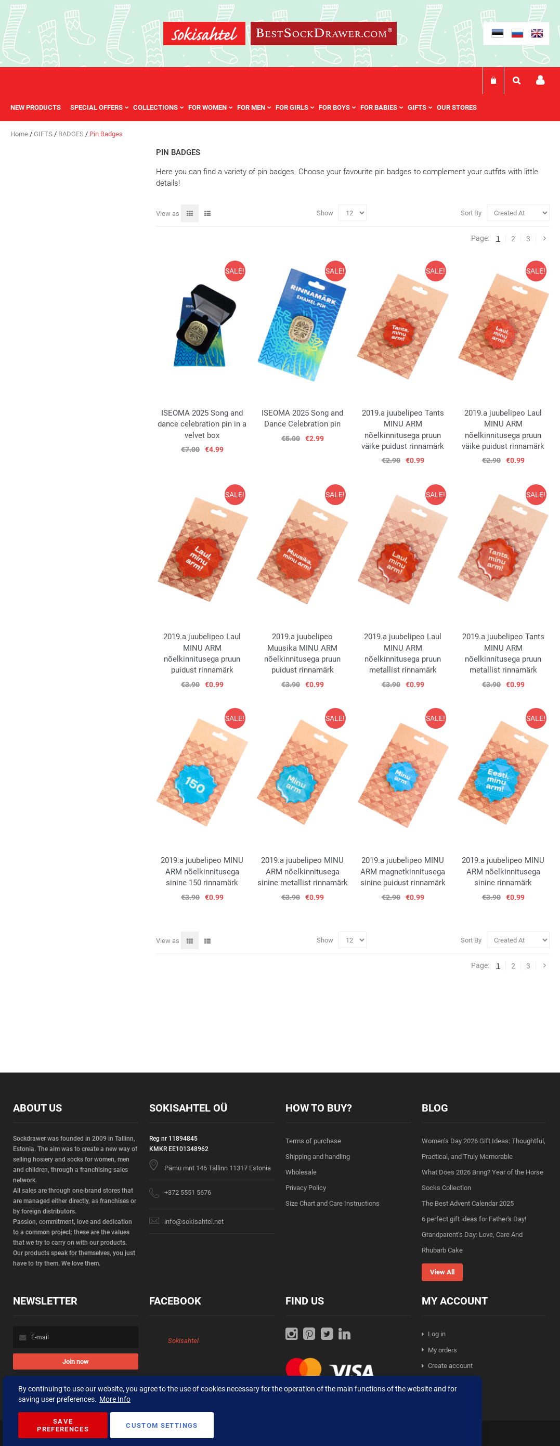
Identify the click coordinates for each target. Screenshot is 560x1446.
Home (20, 134)
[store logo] (204, 35)
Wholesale (301, 1172)
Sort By (471, 213)
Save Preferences (63, 1425)
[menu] (248, 107)
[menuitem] (40, 107)
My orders (442, 1350)
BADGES (71, 134)
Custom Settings (162, 1425)
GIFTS (44, 134)
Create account (450, 1366)
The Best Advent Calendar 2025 (468, 1203)
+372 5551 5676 (187, 1192)
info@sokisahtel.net (194, 1221)
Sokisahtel (183, 1341)
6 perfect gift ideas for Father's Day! (474, 1219)
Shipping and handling (317, 1156)
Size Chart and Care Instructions (332, 1203)
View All (442, 1272)
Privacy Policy (305, 1188)
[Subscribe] (75, 1361)
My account (540, 80)
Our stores (457, 107)
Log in (437, 1334)
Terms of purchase (313, 1141)
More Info (115, 1399)
